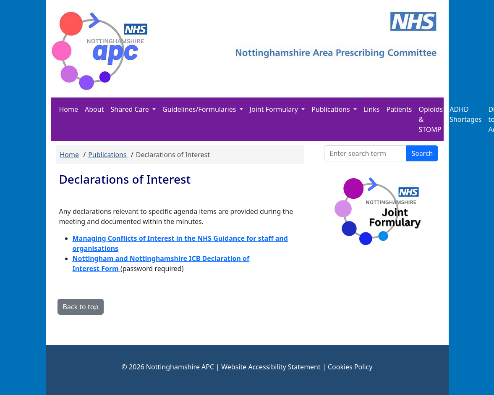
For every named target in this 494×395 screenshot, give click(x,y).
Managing (90, 238)
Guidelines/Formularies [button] (200, 109)
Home (68, 109)
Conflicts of (127, 238)
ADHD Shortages (465, 114)
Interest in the (172, 238)
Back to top (81, 306)
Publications (107, 154)
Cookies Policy (350, 366)
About (94, 109)
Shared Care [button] (130, 109)
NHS (205, 238)
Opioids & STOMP (430, 119)
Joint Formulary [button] (275, 109)
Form (109, 268)
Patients (399, 109)
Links (371, 109)
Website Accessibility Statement (271, 366)
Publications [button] (331, 109)
